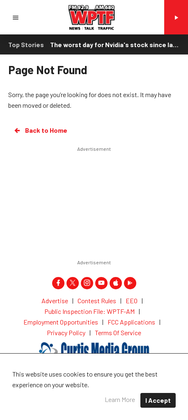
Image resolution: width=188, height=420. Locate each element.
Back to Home (40, 130)
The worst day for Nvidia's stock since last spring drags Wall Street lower (115, 44)
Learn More (120, 399)
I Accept (158, 400)
